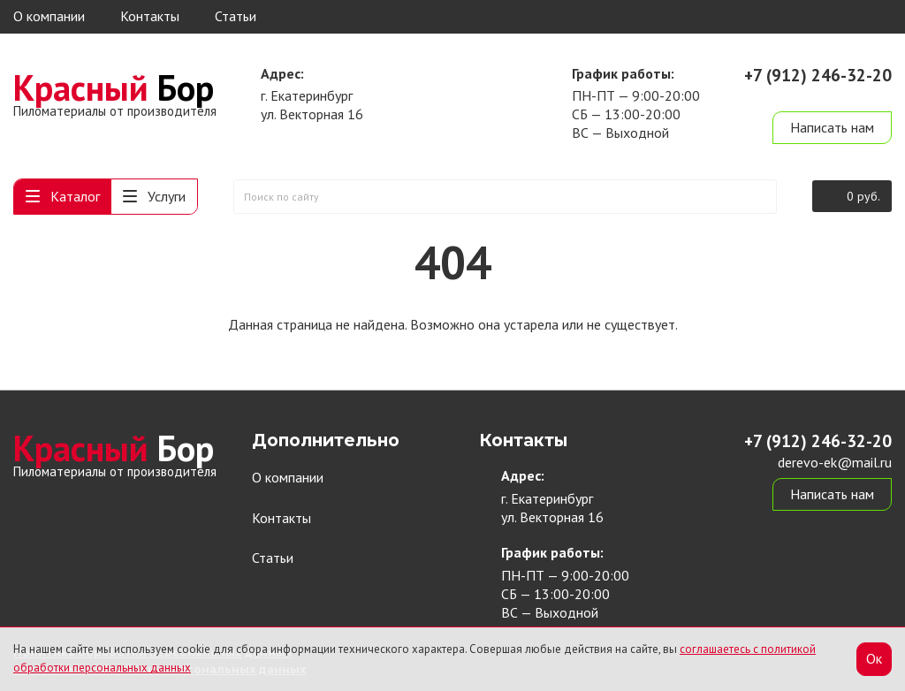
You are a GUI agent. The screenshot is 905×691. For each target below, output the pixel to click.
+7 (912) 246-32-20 (818, 75)
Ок (874, 658)
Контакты (149, 16)
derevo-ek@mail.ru (835, 95)
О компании (49, 16)
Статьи (235, 16)
